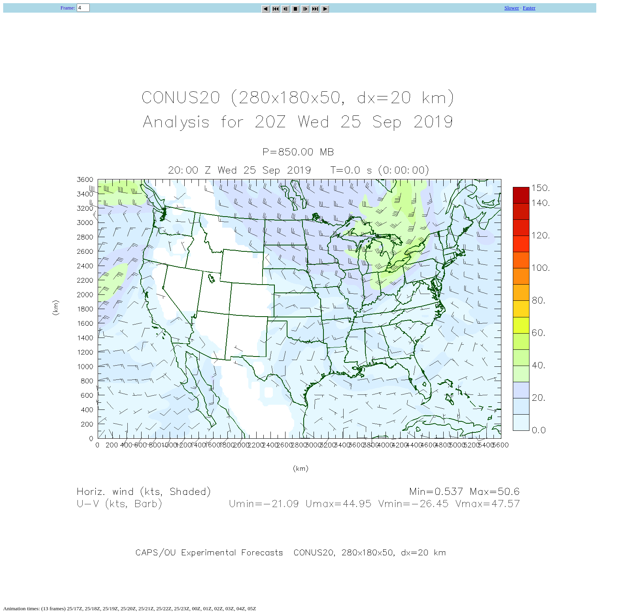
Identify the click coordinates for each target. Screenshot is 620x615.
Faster (529, 8)
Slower (512, 8)
